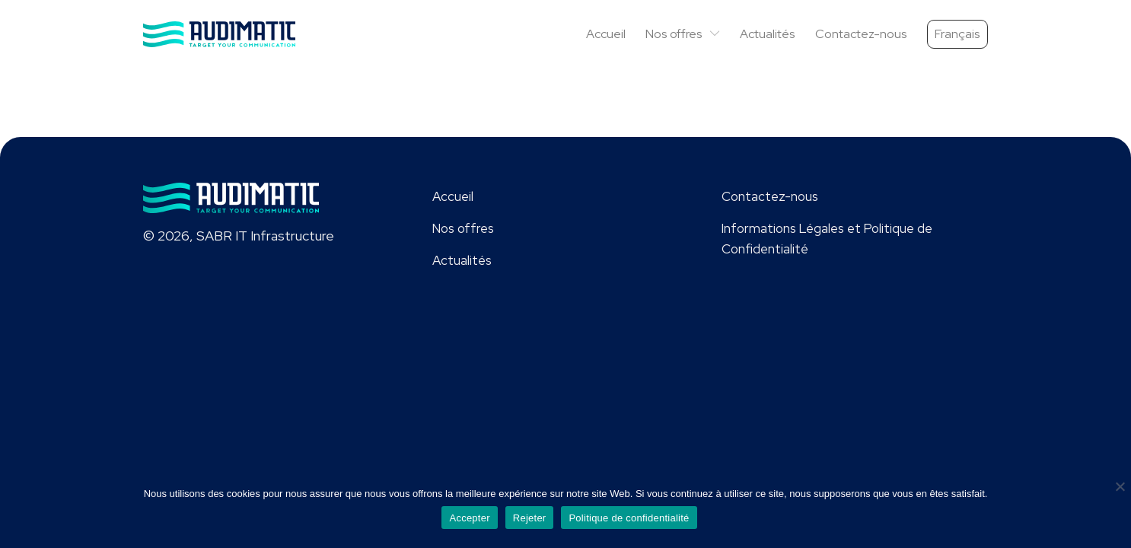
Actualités (767, 34)
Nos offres (682, 34)
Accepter (469, 518)
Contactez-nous (861, 34)
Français (957, 34)
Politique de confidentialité (629, 518)
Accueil (606, 34)
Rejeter (529, 518)
